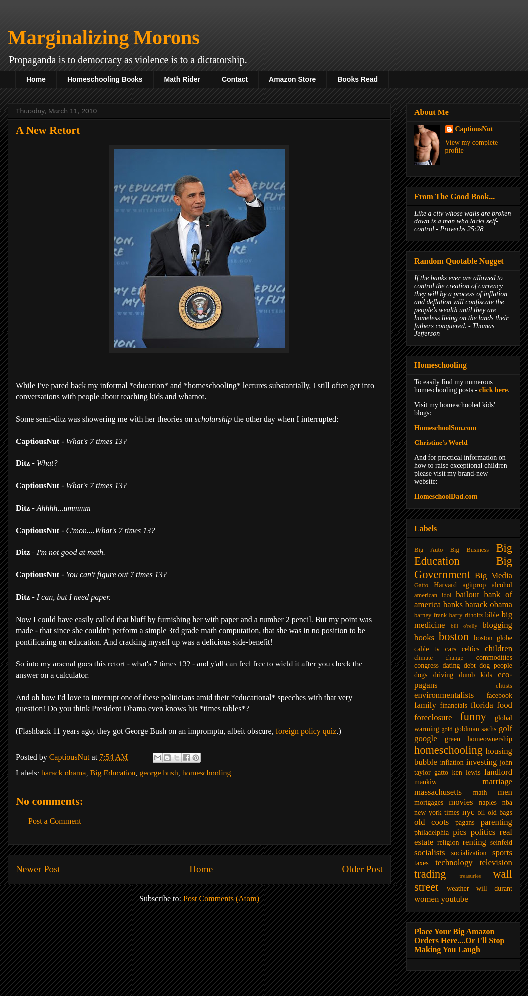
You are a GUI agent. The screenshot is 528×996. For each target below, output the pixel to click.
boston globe (493, 638)
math (480, 792)
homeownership (490, 739)
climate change (438, 657)
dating (451, 665)
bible (492, 615)
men (505, 792)
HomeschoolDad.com (445, 496)
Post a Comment (54, 821)
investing (481, 762)
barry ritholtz (466, 615)
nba (507, 802)
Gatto (421, 585)
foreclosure (433, 717)
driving (443, 675)
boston (454, 636)
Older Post (362, 869)
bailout (467, 594)
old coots (431, 822)
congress (426, 665)
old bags (500, 812)
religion (448, 842)
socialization (469, 853)
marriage (497, 781)
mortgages (428, 802)
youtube (454, 899)
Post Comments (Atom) (221, 898)
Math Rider (182, 79)
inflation (451, 762)
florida (482, 705)
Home (36, 79)
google (425, 738)
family (425, 705)
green (452, 739)
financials (453, 705)
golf (505, 728)
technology (454, 862)
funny (473, 716)
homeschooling (206, 773)
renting (474, 842)
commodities (494, 657)
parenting (496, 822)
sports (502, 852)
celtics (471, 649)
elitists (504, 685)
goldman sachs (476, 729)
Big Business (469, 549)
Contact (235, 79)
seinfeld (501, 842)
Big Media (493, 575)
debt (470, 665)
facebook (499, 695)
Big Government (463, 568)
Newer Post (38, 869)
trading (430, 874)
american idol (432, 595)
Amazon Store (292, 79)
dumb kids (475, 675)
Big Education (112, 773)
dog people (495, 665)
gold (446, 729)
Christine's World (441, 442)
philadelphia (431, 832)
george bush (158, 773)
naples (488, 802)
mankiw (425, 782)
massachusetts (438, 792)
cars (451, 649)
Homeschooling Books (105, 79)
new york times (436, 812)
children (498, 648)
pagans (465, 822)
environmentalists (444, 695)
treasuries (470, 876)
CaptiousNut (474, 129)
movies (461, 802)
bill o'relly (464, 626)
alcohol (502, 585)
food (504, 705)
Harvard (445, 585)
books (424, 637)
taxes (421, 863)
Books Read (357, 79)
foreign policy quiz (306, 731)
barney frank (430, 615)
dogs (420, 675)
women (426, 899)
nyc (468, 812)
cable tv (427, 649)
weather (458, 888)
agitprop (474, 585)
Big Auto (428, 549)
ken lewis (466, 772)
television (496, 862)
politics (483, 832)
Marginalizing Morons (104, 37)
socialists (429, 852)
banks (453, 604)
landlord (498, 771)
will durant (494, 888)
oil (481, 812)
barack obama (63, 773)
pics (459, 832)
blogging (497, 625)
